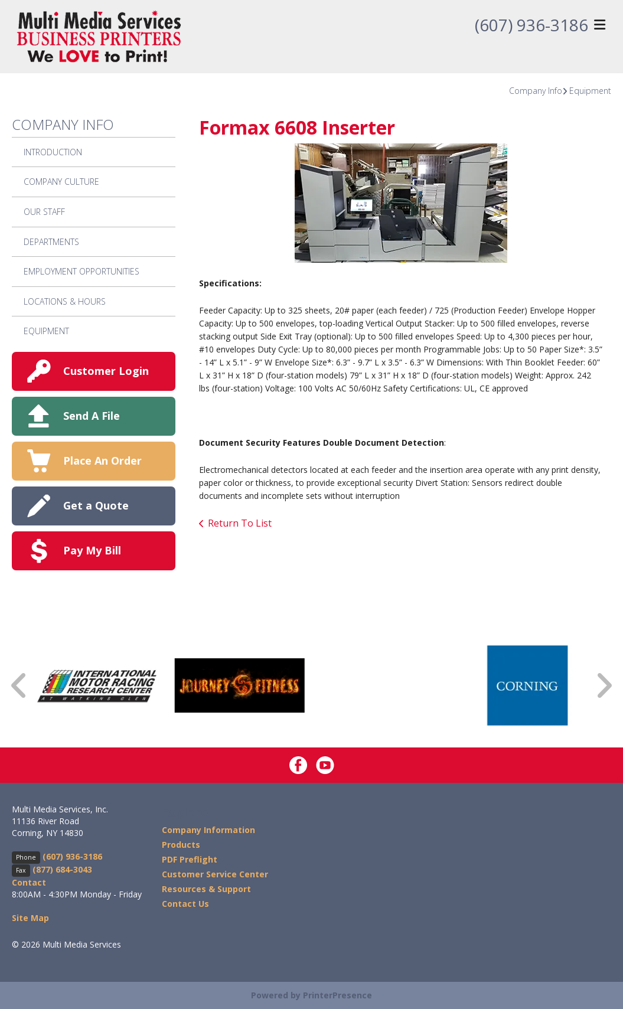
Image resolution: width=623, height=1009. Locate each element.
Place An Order (102, 460)
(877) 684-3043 (62, 869)
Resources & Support (206, 888)
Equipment (590, 90)
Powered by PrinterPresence (311, 995)
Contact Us (185, 903)
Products (181, 844)
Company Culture (61, 181)
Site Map (30, 917)
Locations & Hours (65, 301)
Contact (29, 882)
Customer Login (106, 371)
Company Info (535, 90)
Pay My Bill (92, 550)
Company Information (208, 829)
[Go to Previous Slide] (19, 685)
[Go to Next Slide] (603, 685)
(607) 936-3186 (531, 25)
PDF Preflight (189, 859)
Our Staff (44, 211)
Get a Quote (96, 505)
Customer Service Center (215, 874)
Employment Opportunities (81, 271)
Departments (51, 241)
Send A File (91, 416)
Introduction (53, 152)
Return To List (240, 523)
